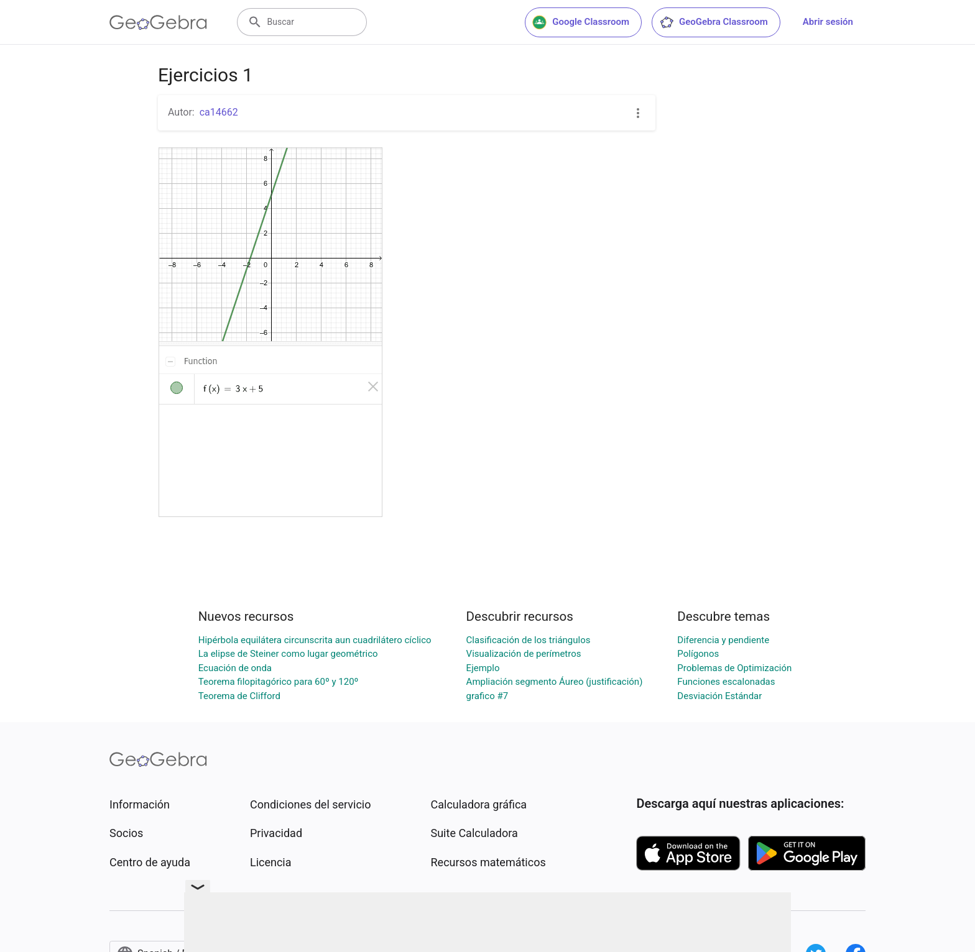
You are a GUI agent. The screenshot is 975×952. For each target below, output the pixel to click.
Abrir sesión (828, 21)
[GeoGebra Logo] (158, 22)
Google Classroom (580, 22)
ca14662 (219, 112)
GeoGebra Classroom (713, 22)
